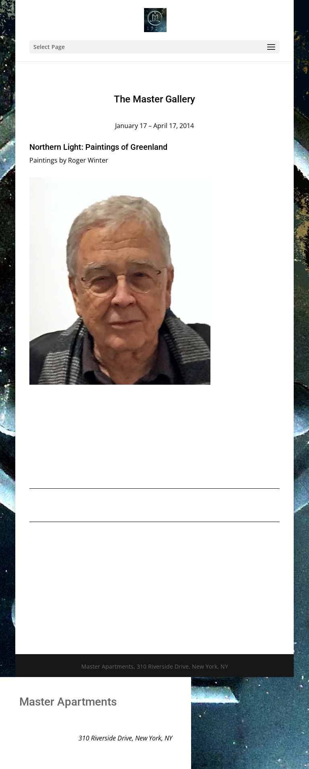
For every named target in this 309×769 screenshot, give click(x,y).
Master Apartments (68, 701)
